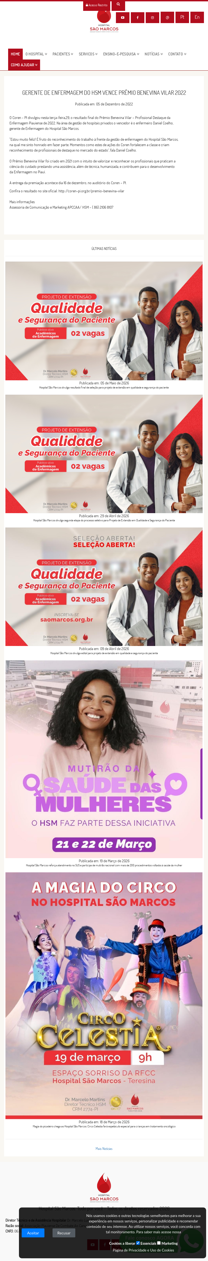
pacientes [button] (63, 54)
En (197, 17)
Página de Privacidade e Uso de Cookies (143, 1250)
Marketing (167, 1243)
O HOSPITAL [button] (36, 54)
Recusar (63, 1233)
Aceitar (33, 1233)
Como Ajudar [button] (24, 64)
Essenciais (146, 1243)
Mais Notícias (104, 1148)
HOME (17, 54)
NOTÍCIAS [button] (154, 54)
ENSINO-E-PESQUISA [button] (121, 54)
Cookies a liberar (122, 1243)
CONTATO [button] (177, 54)
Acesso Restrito (97, 5)
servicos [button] (88, 54)
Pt (182, 17)
